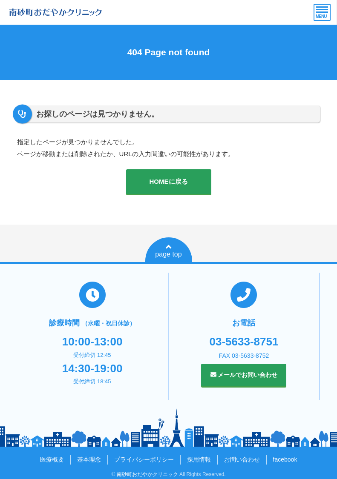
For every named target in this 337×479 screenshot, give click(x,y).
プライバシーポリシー (144, 459)
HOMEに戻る (169, 181)
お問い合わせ (242, 459)
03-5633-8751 (244, 341)
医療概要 (52, 459)
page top (168, 250)
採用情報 (199, 459)
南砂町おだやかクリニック (147, 474)
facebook (285, 459)
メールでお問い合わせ (244, 374)
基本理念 (89, 459)
